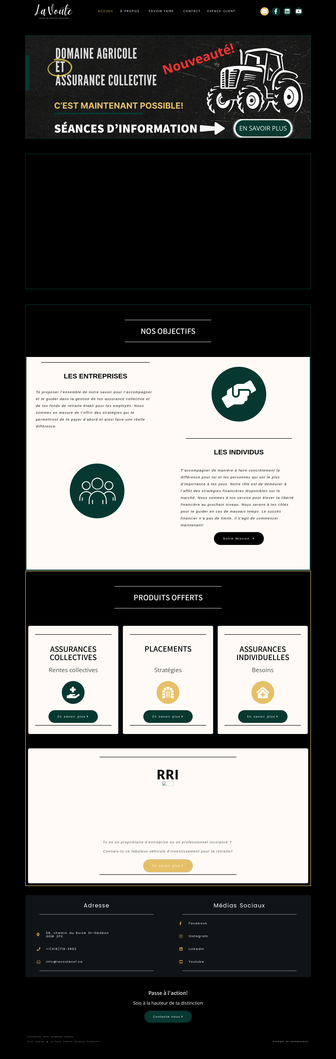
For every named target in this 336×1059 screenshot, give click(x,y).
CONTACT (192, 11)
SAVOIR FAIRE (161, 11)
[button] (131, 11)
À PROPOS (130, 11)
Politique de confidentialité (291, 1042)
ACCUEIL (105, 11)
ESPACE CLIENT (221, 11)
